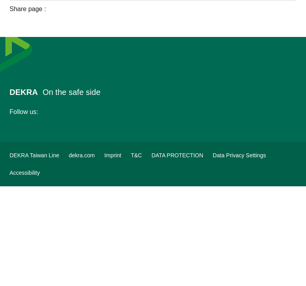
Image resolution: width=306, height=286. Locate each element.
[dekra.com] (82, 155)
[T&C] (136, 155)
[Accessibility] (25, 173)
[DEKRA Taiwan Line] (34, 155)
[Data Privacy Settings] (239, 155)
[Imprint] (112, 155)
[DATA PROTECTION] (177, 155)
